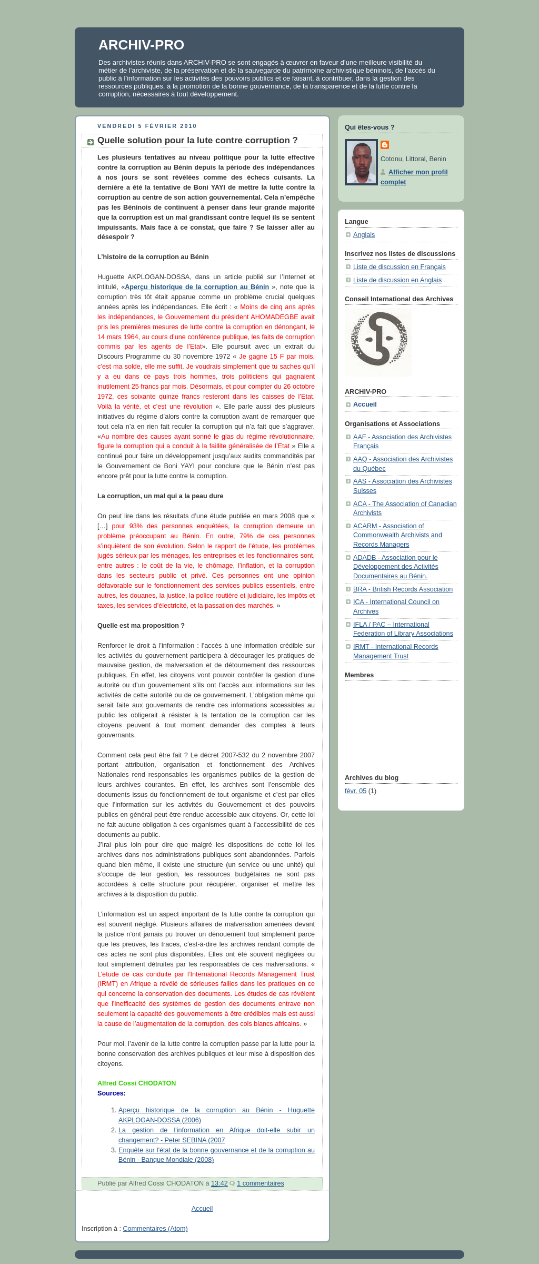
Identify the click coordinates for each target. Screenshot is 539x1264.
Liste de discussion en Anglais (397, 280)
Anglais (364, 235)
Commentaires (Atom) (155, 1228)
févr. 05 (355, 791)
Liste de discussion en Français (399, 267)
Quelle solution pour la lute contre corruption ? (197, 140)
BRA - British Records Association (403, 589)
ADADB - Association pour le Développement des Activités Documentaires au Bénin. (395, 567)
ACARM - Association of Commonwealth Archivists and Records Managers (397, 535)
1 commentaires (260, 1183)
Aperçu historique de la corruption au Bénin (197, 287)
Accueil (202, 1208)
